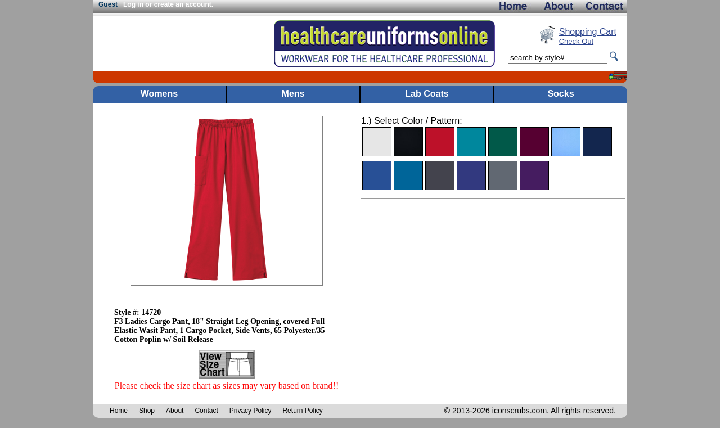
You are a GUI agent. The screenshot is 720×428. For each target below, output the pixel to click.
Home (119, 411)
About (174, 411)
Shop (147, 411)
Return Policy (302, 411)
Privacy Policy (251, 411)
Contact (206, 411)
